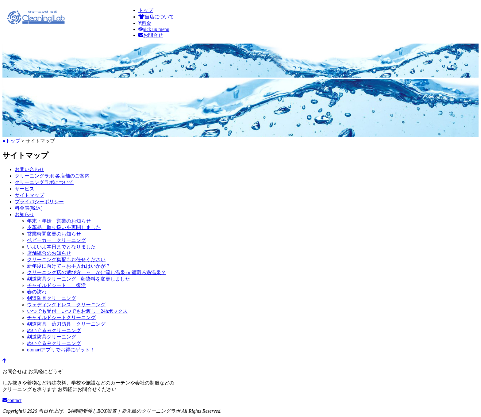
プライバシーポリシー (39, 201)
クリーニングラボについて (44, 182)
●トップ (11, 140)
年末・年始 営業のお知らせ (59, 221)
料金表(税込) (29, 208)
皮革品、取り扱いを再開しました (64, 227)
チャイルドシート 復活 (56, 285)
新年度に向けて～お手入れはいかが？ (68, 266)
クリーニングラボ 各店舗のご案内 (52, 175)
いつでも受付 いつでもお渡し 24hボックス (77, 311)
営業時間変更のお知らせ (54, 233)
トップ (145, 10)
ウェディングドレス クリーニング (66, 304)
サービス (24, 188)
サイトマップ (29, 195)
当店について (156, 16)
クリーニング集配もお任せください (66, 259)
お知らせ (24, 214)
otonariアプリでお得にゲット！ (61, 349)
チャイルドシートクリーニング (61, 317)
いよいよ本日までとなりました (61, 246)
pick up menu (153, 29)
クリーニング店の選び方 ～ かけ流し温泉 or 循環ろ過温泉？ (96, 272)
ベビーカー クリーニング (56, 240)
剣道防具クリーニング (51, 298)
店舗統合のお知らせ (49, 253)
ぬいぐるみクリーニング (54, 330)
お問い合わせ (29, 169)
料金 (144, 23)
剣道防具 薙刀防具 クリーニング (66, 324)
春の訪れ (37, 291)
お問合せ (150, 35)
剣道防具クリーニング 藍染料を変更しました (78, 278)
